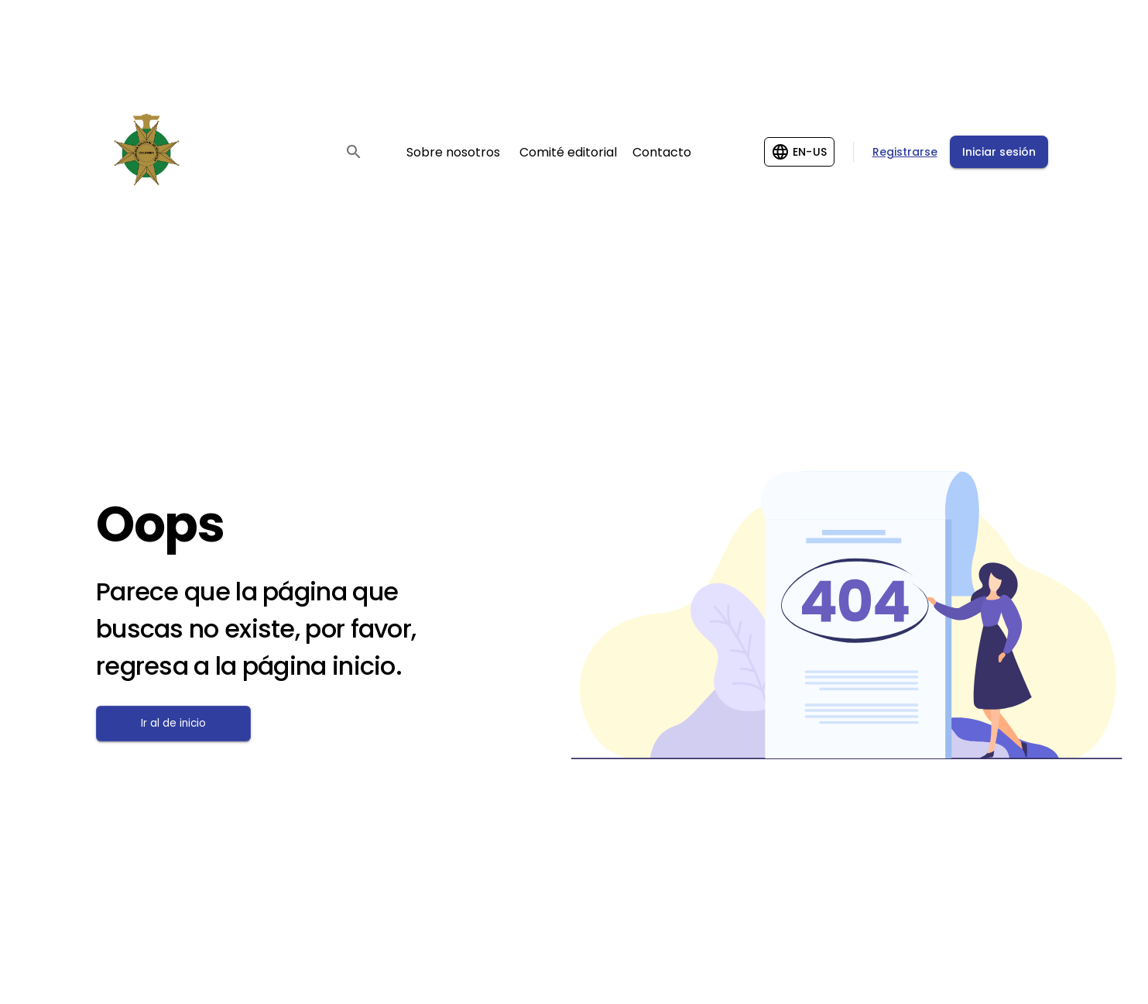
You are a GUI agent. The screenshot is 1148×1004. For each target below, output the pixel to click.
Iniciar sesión (999, 152)
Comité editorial (568, 152)
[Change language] (799, 152)
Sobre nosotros (453, 152)
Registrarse (904, 152)
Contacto (661, 152)
